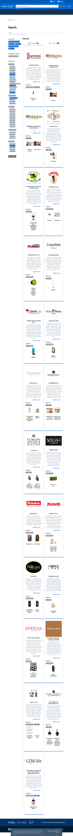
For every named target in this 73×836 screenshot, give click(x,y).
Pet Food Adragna (30, 151)
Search (10, 32)
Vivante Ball (53, 162)
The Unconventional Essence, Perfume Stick (33, 677)
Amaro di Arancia (37, 739)
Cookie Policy (55, 831)
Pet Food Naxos (37, 150)
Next (42, 146)
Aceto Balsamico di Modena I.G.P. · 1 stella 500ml (37, 488)
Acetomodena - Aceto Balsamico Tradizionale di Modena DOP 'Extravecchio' (57, 745)
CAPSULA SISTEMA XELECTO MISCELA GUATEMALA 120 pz (33, 293)
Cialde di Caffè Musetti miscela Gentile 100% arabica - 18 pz (53, 551)
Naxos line (53, 101)
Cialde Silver (57, 221)
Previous (24, 146)
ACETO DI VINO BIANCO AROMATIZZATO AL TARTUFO (29, 420)
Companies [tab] (33, 44)
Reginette (53, 291)
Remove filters (12, 156)
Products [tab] (54, 44)
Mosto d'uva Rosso (33, 99)
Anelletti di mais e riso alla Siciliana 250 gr (49, 420)
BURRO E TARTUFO (37, 419)
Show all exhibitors (19, 8)
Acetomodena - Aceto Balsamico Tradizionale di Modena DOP (49, 744)
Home (9, 20)
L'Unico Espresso (37, 612)
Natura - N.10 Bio (53, 487)
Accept (57, 832)
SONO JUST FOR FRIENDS (33, 811)
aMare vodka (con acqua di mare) (29, 740)
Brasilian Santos (29, 546)
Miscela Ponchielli (53, 358)
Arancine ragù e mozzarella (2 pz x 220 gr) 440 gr (57, 420)
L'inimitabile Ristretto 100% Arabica (29, 613)
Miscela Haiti (37, 546)
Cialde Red (49, 221)
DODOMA (33, 359)
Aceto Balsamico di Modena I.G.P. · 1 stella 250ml (29, 488)
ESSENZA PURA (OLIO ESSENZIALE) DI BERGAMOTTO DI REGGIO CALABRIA (33, 227)
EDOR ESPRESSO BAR (53, 678)
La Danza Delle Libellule (53, 614)
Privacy (50, 831)
